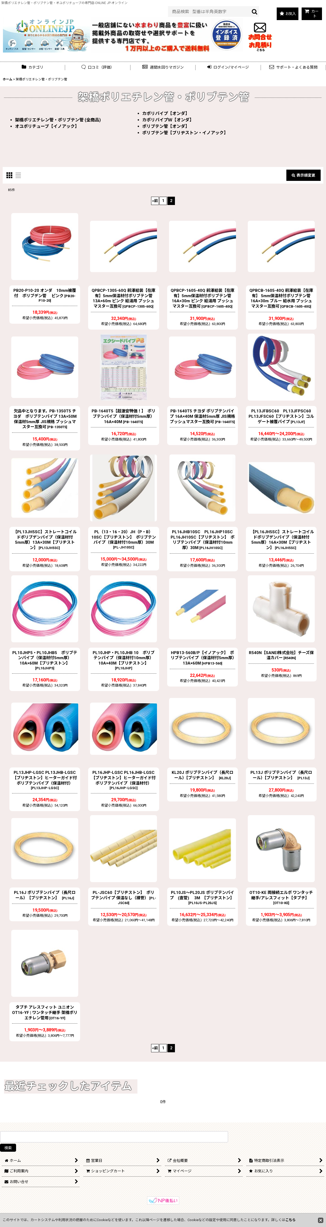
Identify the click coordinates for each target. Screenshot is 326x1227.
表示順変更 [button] (303, 175)
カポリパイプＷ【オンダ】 (168, 119)
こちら (290, 1220)
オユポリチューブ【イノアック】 (47, 126)
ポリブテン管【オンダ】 (165, 126)
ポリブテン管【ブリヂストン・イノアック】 (185, 132)
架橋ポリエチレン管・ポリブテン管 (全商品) (58, 119)
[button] (163, 67)
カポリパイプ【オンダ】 (165, 113)
